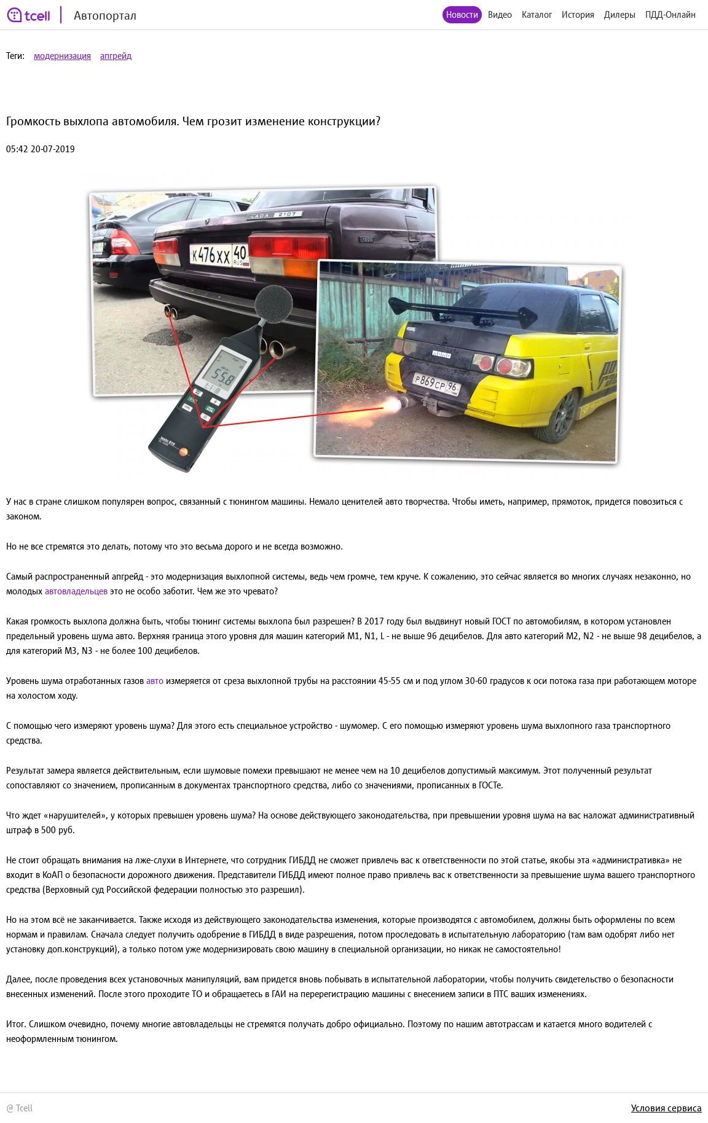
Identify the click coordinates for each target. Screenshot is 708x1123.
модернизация (62, 55)
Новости (462, 14)
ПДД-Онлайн (670, 14)
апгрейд (116, 55)
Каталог (537, 14)
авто (154, 680)
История (578, 14)
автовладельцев (76, 591)
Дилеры (619, 14)
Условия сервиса (666, 1108)
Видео (500, 14)
